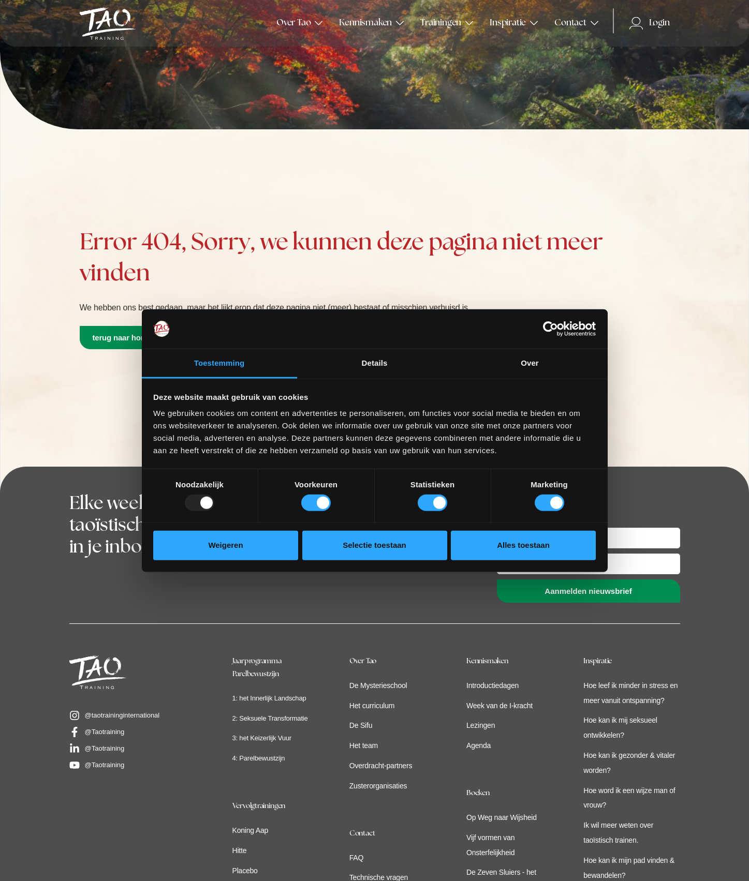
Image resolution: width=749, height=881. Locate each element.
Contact (362, 834)
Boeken (478, 793)
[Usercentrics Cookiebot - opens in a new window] (550, 329)
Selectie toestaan (374, 545)
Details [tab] (375, 363)
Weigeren (225, 545)
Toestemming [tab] (219, 363)
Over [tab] (530, 363)
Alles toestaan (523, 545)
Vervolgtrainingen (259, 806)
